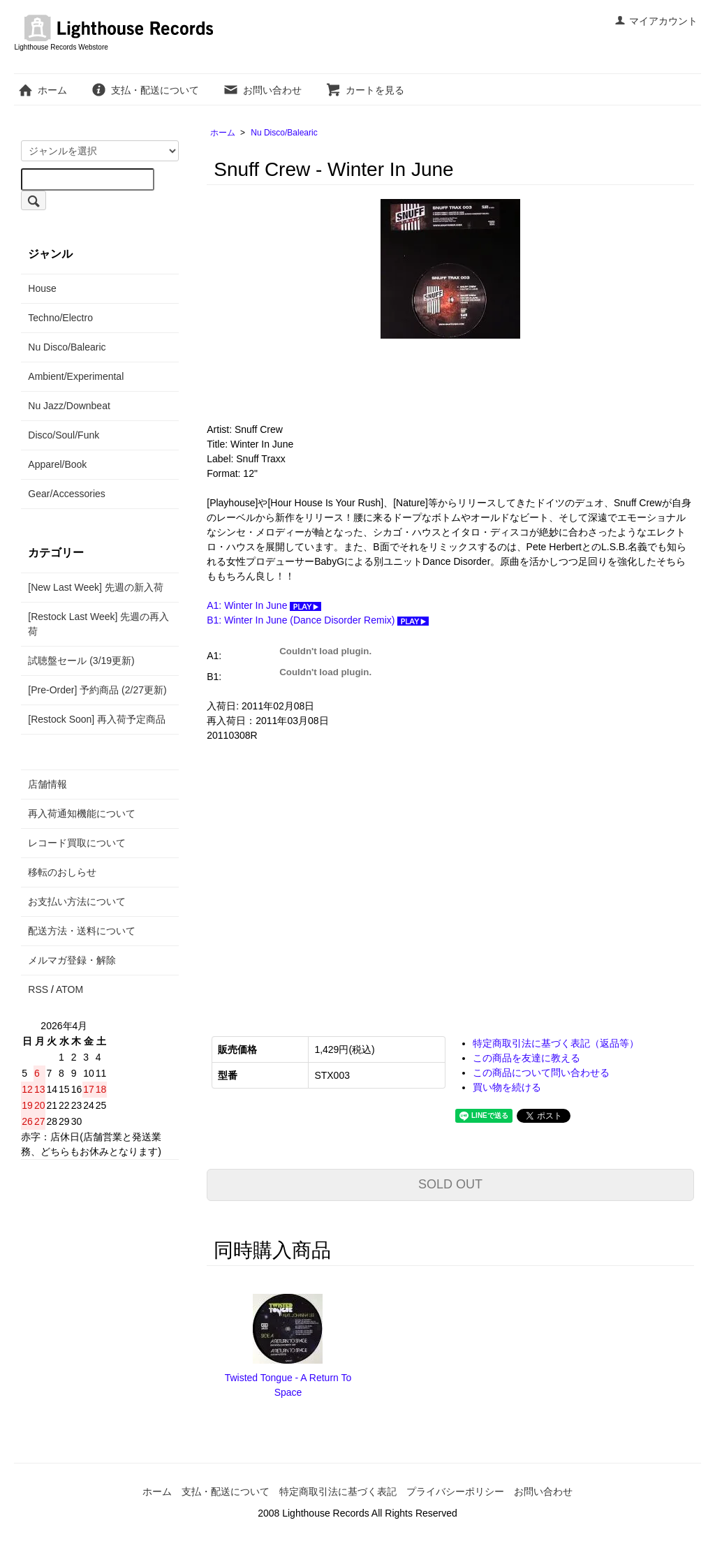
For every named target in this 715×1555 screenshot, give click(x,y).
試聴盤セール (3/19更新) (81, 660)
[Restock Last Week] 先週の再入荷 (98, 624)
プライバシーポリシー (455, 1491)
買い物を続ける (507, 1087)
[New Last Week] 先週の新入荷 (95, 587)
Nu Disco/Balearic (284, 133)
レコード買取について (77, 842)
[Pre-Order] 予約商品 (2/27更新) (97, 689)
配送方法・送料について (81, 930)
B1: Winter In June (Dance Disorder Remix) (318, 620)
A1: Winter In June (264, 605)
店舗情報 (47, 784)
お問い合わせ (262, 90)
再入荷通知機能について (81, 813)
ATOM (69, 989)
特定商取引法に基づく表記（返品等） (556, 1043)
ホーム (42, 90)
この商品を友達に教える (526, 1057)
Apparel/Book (57, 464)
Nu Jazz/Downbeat (69, 405)
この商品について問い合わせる (541, 1072)
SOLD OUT (450, 1184)
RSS (38, 989)
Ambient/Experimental (76, 376)
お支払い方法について (77, 901)
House (42, 288)
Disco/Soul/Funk (63, 435)
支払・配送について (145, 90)
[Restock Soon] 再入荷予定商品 (96, 719)
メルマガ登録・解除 (72, 960)
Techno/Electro (60, 317)
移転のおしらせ (62, 872)
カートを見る (364, 90)
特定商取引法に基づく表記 (338, 1491)
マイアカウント (656, 21)
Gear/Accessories (66, 493)
